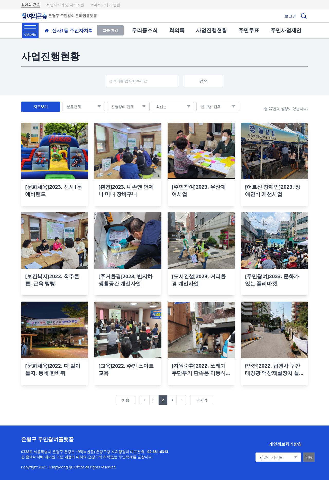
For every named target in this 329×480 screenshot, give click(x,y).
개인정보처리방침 (285, 444)
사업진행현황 (211, 30)
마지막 (201, 399)
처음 (125, 399)
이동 (309, 457)
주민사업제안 (286, 30)
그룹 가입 (110, 30)
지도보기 (40, 106)
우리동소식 (145, 30)
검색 (203, 81)
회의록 (177, 30)
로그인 (290, 16)
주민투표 (249, 30)
